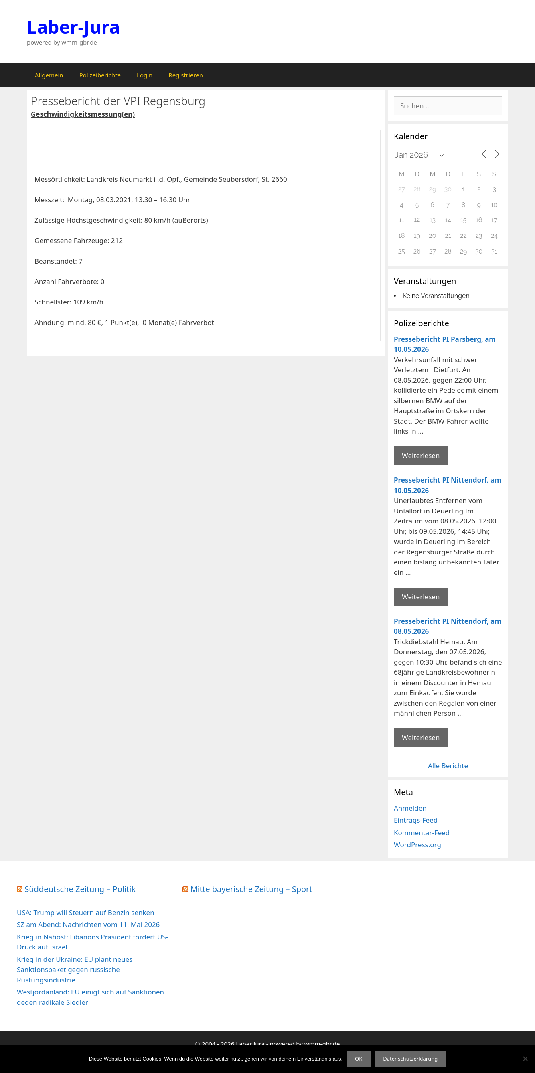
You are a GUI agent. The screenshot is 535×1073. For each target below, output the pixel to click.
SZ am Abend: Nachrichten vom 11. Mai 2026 (88, 924)
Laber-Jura (73, 26)
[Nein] (525, 1059)
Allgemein (49, 75)
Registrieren (185, 75)
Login (144, 75)
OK (358, 1058)
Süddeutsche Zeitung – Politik (80, 889)
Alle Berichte (448, 765)
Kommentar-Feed (422, 832)
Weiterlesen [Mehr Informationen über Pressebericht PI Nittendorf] (421, 596)
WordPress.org (417, 844)
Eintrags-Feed (416, 820)
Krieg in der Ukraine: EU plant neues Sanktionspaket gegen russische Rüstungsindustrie (74, 969)
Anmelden (410, 808)
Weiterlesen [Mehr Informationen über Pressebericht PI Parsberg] (421, 455)
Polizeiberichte (100, 75)
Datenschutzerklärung (410, 1058)
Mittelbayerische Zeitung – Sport (251, 889)
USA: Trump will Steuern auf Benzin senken (85, 912)
